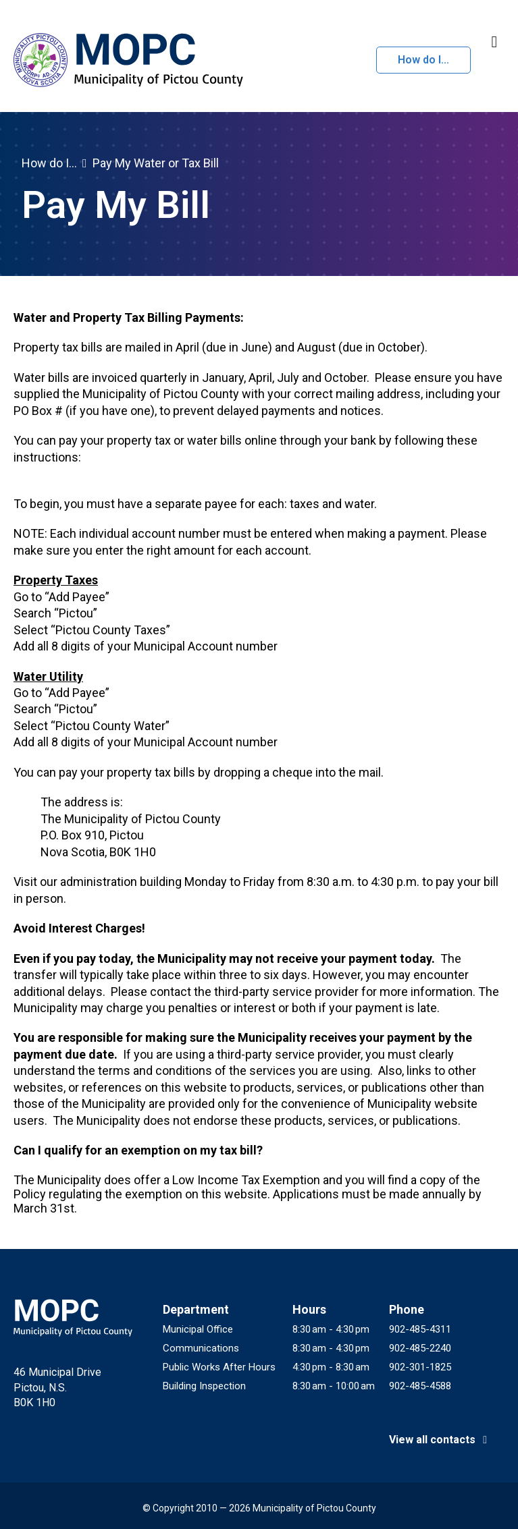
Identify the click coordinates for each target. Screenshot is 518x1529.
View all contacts (440, 1439)
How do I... (423, 59)
